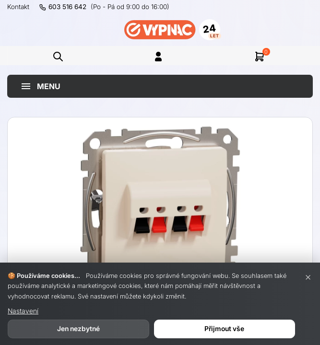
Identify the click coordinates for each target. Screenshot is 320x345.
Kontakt (18, 7)
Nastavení (23, 311)
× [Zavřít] (308, 276)
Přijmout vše (224, 328)
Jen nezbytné (78, 328)
